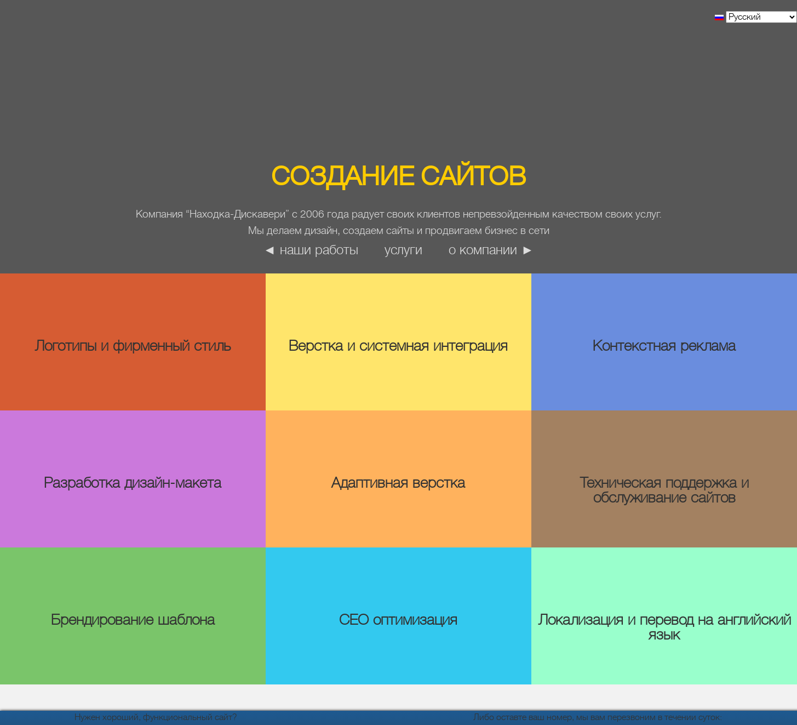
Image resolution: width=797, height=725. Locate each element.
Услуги (403, 250)
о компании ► (491, 250)
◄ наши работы (310, 250)
